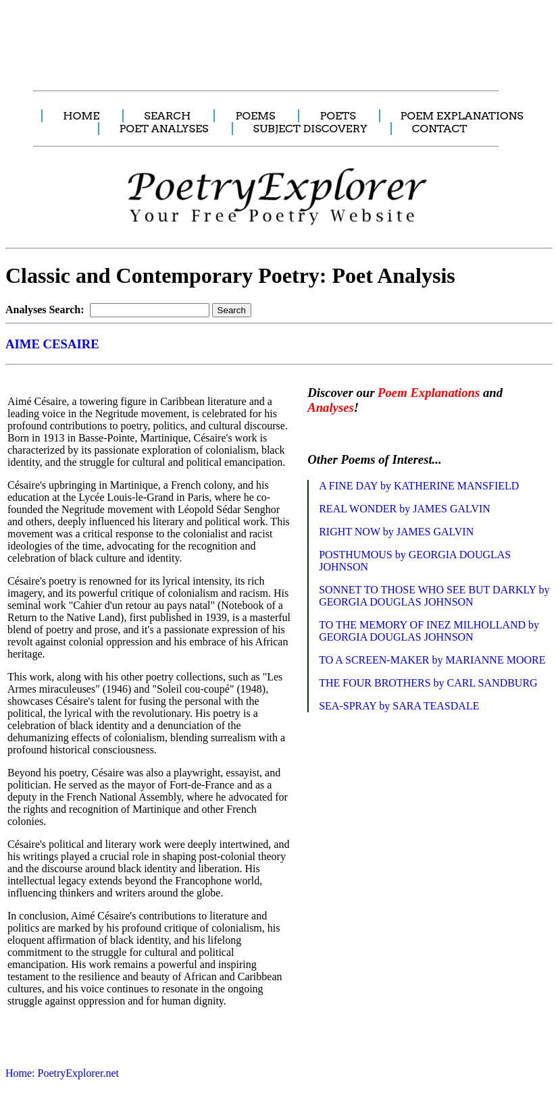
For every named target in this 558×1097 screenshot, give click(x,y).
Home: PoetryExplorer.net (62, 1073)
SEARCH (167, 115)
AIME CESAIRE (52, 344)
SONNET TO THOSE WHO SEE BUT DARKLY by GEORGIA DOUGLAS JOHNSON (434, 596)
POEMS (255, 115)
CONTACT (439, 128)
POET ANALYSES (164, 128)
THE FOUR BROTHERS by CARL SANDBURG (428, 683)
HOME (81, 115)
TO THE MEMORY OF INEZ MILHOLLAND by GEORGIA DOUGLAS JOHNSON (429, 631)
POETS (337, 115)
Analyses (330, 407)
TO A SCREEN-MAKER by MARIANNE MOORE (432, 660)
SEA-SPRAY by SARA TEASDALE (399, 706)
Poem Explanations (429, 392)
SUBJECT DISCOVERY (310, 128)
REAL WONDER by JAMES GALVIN (404, 508)
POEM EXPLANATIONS (462, 115)
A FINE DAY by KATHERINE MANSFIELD (419, 485)
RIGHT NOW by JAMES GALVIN (396, 531)
